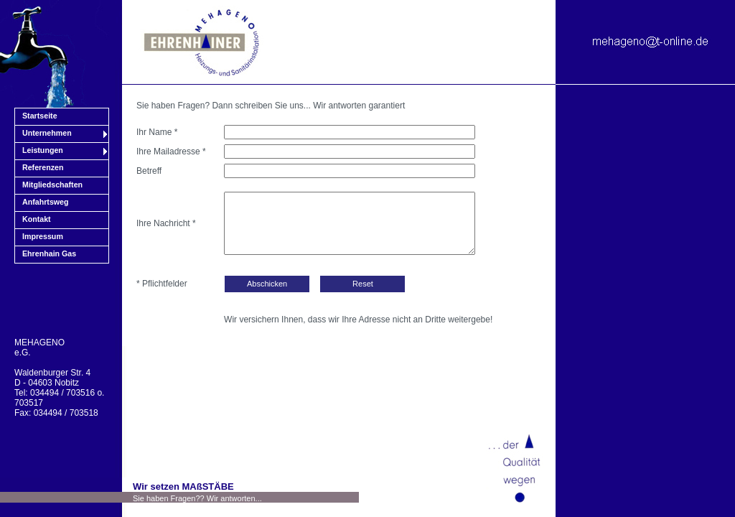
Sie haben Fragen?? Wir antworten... (197, 498)
